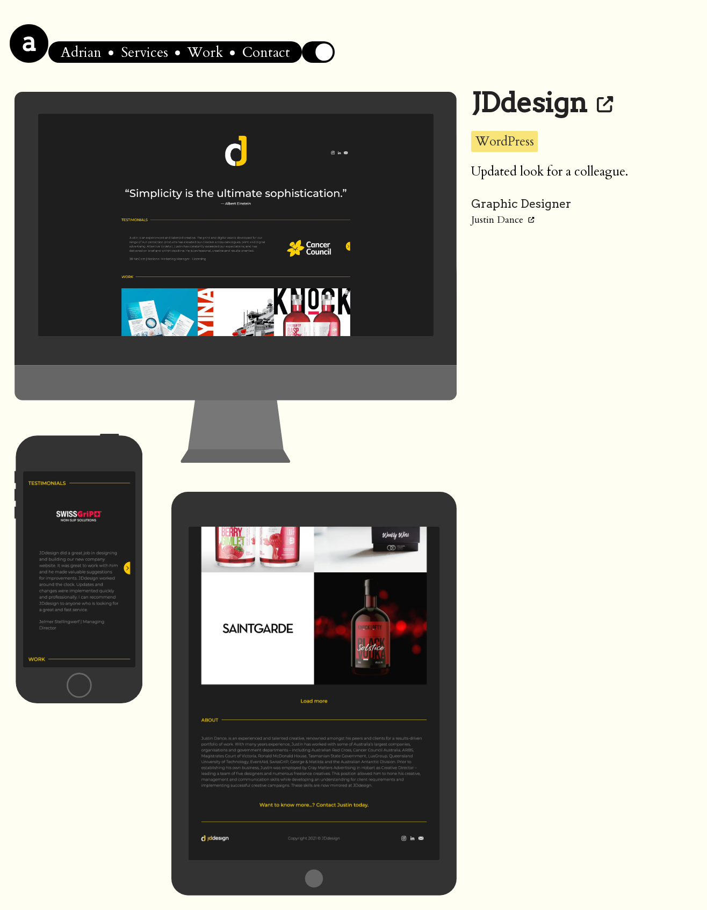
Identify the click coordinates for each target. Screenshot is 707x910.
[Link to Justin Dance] (531, 220)
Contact (266, 52)
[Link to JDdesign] (605, 102)
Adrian (81, 52)
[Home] (29, 43)
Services (144, 52)
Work (205, 52)
